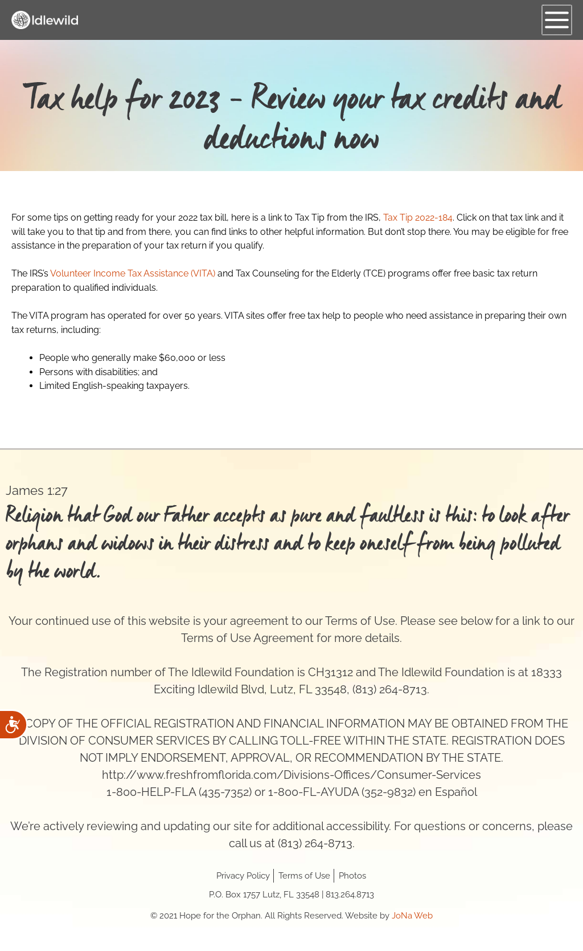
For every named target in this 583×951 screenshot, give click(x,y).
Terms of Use (304, 875)
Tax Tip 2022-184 (418, 217)
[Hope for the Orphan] (45, 20)
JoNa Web (412, 915)
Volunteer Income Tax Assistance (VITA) (132, 273)
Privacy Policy (243, 875)
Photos (352, 875)
